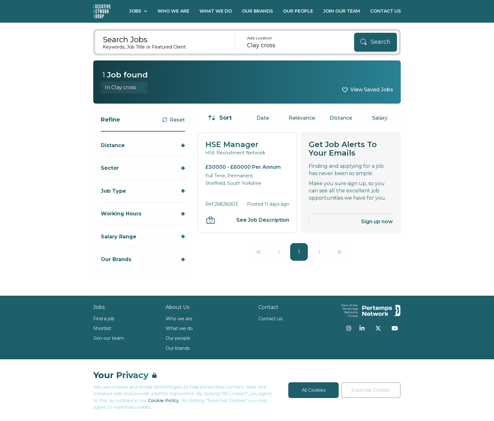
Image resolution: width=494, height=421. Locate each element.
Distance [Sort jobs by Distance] (341, 118)
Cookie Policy (163, 400)
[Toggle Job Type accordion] (143, 191)
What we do (179, 328)
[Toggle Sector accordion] (143, 168)
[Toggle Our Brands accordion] (143, 259)
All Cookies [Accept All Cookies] (313, 390)
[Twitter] (378, 328)
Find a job (103, 318)
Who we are (179, 318)
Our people (178, 338)
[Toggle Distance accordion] (143, 145)
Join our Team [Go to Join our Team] (341, 11)
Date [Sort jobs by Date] (262, 118)
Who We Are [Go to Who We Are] (173, 11)
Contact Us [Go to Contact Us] (385, 11)
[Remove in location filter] (124, 87)
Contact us (270, 318)
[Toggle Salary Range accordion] (143, 236)
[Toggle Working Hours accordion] (143, 213)
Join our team (108, 338)
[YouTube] (395, 328)
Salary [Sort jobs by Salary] (380, 118)
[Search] (375, 42)
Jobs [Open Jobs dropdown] (138, 11)
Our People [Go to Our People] (298, 11)
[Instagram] (348, 328)
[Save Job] (210, 220)
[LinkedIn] (362, 328)
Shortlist (102, 328)
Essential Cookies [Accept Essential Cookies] (371, 390)
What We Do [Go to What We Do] (215, 11)
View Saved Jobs (371, 90)
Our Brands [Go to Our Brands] (257, 11)
